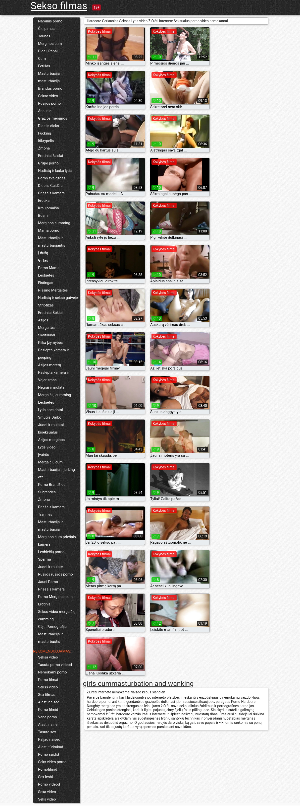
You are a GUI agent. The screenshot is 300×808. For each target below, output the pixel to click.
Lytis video (46, 447)
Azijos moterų (49, 365)
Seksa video (48, 657)
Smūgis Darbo (49, 417)
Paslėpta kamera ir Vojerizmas (53, 376)
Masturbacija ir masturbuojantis (51, 242)
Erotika (44, 200)
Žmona (44, 148)
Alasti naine (47, 724)
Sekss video (48, 687)
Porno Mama (48, 268)
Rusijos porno (49, 103)
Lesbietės (46, 275)
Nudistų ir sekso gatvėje (58, 297)
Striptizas (46, 305)
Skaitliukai (46, 335)
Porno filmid (48, 709)
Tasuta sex (47, 732)
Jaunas (44, 36)
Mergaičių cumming (54, 395)
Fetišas (44, 66)
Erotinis (44, 604)
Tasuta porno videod (55, 664)
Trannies (45, 514)
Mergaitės (46, 327)
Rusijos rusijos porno (55, 574)
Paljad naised (49, 739)
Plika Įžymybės (50, 342)
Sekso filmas (59, 6)
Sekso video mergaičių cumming (56, 615)
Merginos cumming (54, 223)
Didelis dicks (48, 126)
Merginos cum (50, 43)
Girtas (43, 260)
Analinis (44, 111)
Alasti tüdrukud (50, 747)
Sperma (44, 559)
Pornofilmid (47, 769)
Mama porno (48, 230)
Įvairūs (43, 454)
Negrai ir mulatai (51, 387)
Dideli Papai (48, 51)
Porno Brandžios (51, 484)
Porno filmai (48, 679)
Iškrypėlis (46, 141)
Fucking (44, 133)
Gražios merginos (52, 118)
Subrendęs (47, 492)
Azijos (43, 320)
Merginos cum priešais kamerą (57, 541)
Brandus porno (50, 88)
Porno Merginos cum (55, 596)
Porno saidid (48, 754)
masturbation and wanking (152, 683)
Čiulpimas (46, 28)
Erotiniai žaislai (50, 155)
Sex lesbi (45, 777)
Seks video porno (52, 762)
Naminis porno (50, 21)
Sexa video (47, 792)
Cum (42, 58)
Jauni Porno (48, 582)
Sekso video (48, 96)
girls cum (97, 683)
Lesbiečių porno (51, 552)
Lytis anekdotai (50, 410)
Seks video (47, 799)
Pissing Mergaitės (53, 290)
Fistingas (45, 283)
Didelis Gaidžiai (50, 185)
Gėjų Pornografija (52, 626)
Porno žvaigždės (51, 178)
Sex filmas (46, 694)
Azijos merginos (51, 440)
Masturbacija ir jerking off (56, 473)
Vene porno (47, 717)
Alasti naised (48, 702)
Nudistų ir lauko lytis (55, 170)
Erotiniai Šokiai (50, 312)
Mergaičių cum (50, 462)
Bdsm (43, 215)
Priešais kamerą (51, 193)
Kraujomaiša (48, 208)
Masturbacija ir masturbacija (50, 77)
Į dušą (43, 253)
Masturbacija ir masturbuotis (50, 638)
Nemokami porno (52, 672)
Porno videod (49, 784)
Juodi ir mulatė (50, 567)
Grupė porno (48, 163)
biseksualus (48, 432)
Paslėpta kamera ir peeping (53, 354)
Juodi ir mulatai (51, 425)
